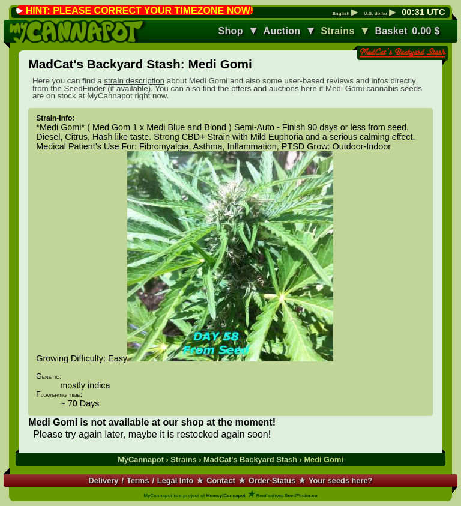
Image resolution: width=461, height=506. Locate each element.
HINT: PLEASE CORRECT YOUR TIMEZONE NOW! (139, 10)
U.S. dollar (380, 14)
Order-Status (272, 480)
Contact (220, 480)
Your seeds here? (340, 480)
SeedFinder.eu (301, 495)
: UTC (423, 12)
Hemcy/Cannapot (226, 495)
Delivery (104, 480)
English (345, 14)
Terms (138, 480)
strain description (134, 80)
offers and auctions (264, 88)
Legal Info (175, 480)
